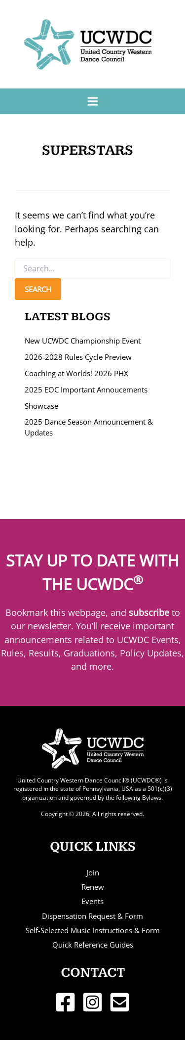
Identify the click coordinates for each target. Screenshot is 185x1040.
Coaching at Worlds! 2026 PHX (76, 373)
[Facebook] (65, 1002)
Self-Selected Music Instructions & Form (93, 930)
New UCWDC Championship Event (83, 341)
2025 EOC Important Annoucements (86, 389)
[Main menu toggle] (92, 101)
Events (92, 901)
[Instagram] (92, 1002)
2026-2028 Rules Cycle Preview (78, 357)
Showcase (41, 406)
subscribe (149, 612)
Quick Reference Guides (92, 945)
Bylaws (151, 797)
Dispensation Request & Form (92, 916)
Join (92, 872)
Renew (92, 887)
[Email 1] (119, 1002)
